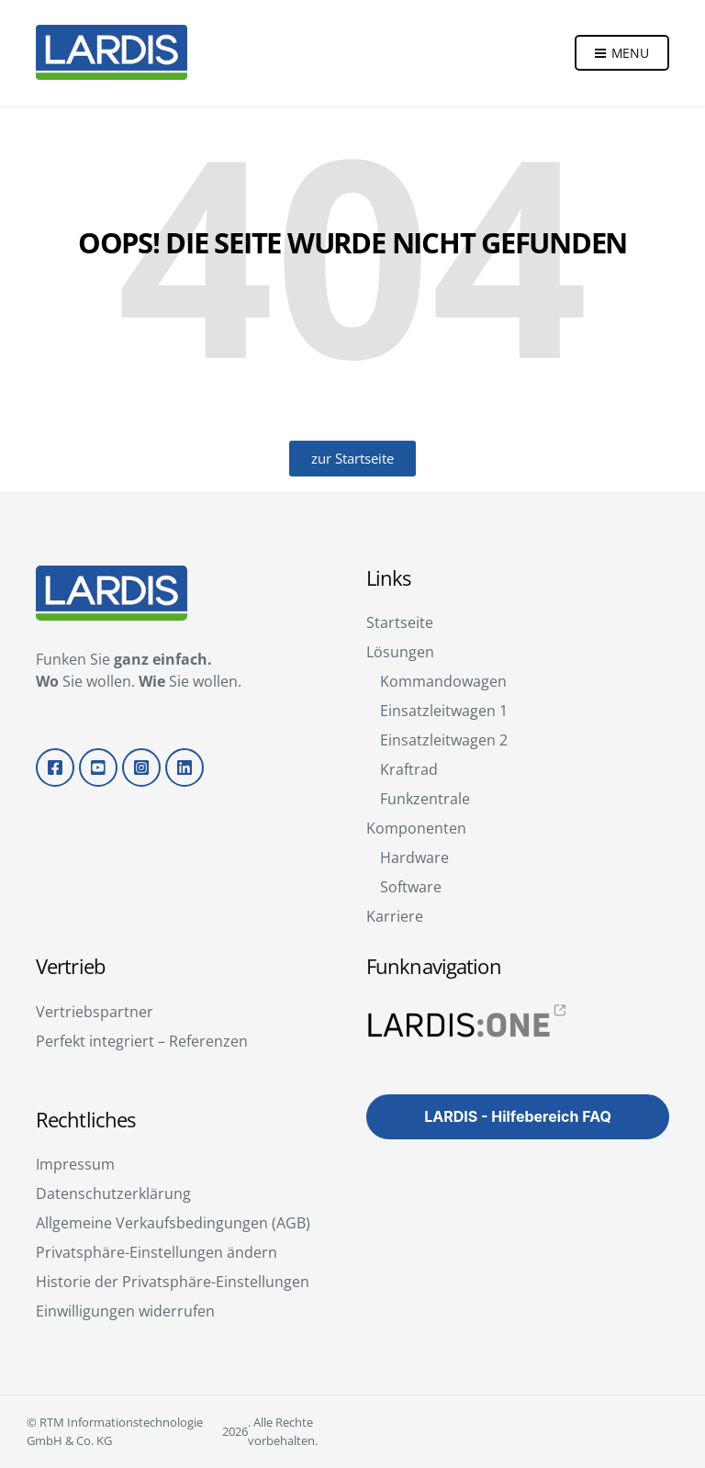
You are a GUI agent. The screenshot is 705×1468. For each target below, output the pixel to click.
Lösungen (400, 652)
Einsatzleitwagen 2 (444, 740)
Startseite (399, 622)
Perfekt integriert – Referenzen (142, 1041)
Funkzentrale (425, 799)
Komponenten (416, 828)
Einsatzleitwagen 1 (444, 710)
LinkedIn (184, 767)
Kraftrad (409, 769)
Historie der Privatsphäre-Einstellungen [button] (172, 1282)
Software (411, 887)
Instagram (141, 767)
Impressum (75, 1164)
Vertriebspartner (94, 1012)
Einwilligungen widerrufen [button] (125, 1311)
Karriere (394, 916)
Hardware (414, 857)
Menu (622, 56)
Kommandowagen (443, 681)
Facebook (55, 767)
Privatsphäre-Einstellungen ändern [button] (156, 1252)
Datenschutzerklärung (113, 1193)
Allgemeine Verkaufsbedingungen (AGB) (173, 1223)
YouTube (98, 767)
